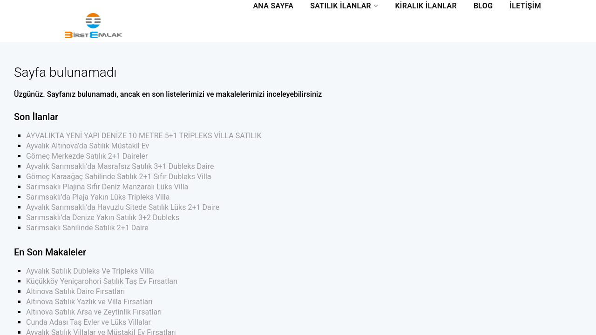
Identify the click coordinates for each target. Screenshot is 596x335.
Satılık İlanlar (340, 5)
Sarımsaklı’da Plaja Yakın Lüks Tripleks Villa (97, 197)
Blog (483, 5)
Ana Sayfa (273, 5)
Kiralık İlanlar (426, 5)
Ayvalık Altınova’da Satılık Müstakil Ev (87, 145)
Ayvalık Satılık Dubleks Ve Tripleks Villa (90, 271)
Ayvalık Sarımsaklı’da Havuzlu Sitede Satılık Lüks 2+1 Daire (122, 207)
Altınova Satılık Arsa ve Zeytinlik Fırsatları (94, 312)
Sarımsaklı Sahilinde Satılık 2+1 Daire (87, 227)
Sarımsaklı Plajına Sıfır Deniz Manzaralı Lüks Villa (107, 186)
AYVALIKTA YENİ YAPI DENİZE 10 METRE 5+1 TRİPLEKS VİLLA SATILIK (144, 135)
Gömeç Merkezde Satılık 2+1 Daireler (87, 156)
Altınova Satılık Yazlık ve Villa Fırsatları (89, 301)
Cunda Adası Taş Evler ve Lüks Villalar (88, 322)
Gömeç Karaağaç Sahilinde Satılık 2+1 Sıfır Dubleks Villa (118, 176)
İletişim (525, 5)
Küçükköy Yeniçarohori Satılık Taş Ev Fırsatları (101, 281)
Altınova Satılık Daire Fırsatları (75, 291)
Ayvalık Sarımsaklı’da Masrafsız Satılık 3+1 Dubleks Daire (120, 166)
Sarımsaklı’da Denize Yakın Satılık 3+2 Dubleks (102, 217)
